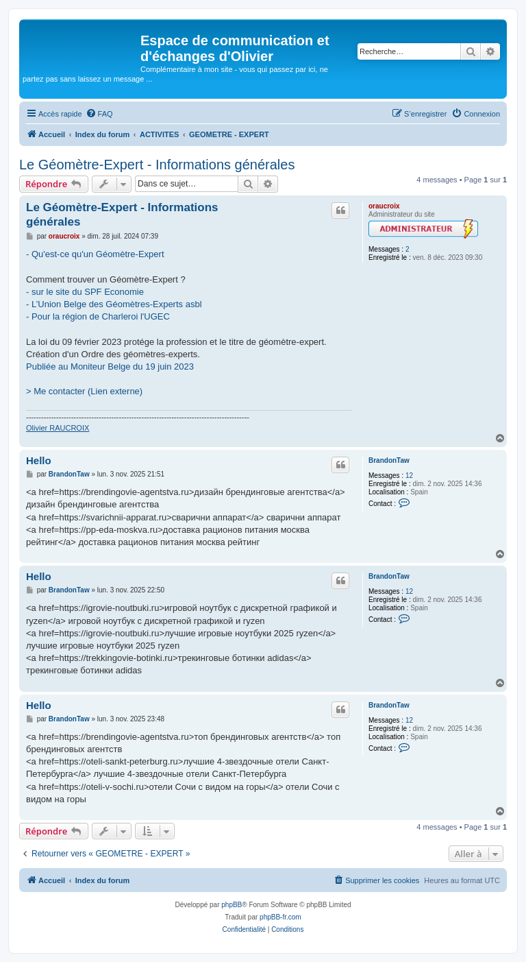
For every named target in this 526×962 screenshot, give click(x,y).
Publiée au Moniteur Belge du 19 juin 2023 (110, 366)
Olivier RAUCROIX (57, 428)
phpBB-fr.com (280, 917)
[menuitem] (99, 114)
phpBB (231, 905)
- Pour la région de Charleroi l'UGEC (98, 316)
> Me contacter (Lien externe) (84, 391)
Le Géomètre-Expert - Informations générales (157, 164)
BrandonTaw (389, 460)
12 (409, 475)
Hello (38, 460)
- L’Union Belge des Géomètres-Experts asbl (114, 304)
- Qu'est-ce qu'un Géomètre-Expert (95, 254)
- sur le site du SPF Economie (85, 292)
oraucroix (384, 206)
